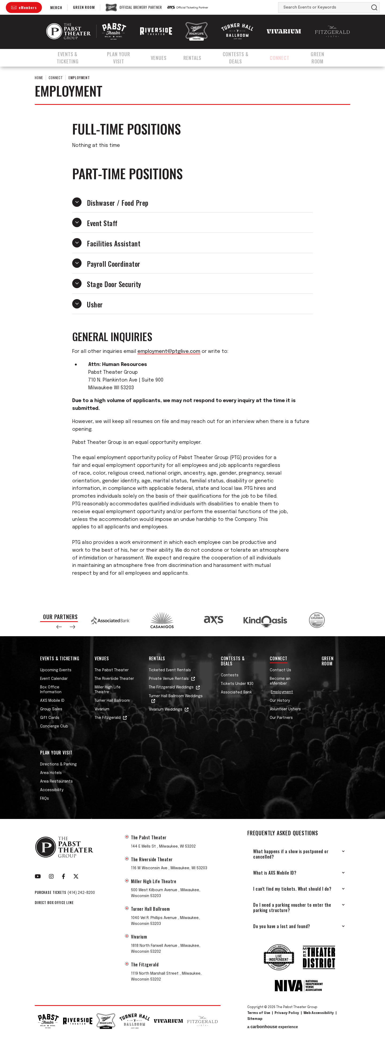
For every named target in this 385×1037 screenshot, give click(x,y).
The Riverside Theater (114, 679)
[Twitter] (76, 876)
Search (374, 7)
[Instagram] (51, 876)
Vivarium (102, 709)
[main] (192, 334)
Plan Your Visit (123, 57)
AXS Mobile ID (52, 701)
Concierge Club (54, 726)
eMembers (27, 7)
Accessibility (51, 790)
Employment (282, 692)
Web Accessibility (318, 1013)
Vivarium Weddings (165, 709)
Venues (164, 57)
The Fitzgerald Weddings (171, 687)
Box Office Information (50, 689)
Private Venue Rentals (169, 679)
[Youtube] (38, 876)
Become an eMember (280, 681)
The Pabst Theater (112, 670)
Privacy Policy (287, 1013)
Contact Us (280, 670)
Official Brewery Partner (141, 7)
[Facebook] (63, 876)
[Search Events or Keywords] (323, 7)
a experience (272, 1027)
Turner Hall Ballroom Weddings (176, 696)
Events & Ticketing (68, 57)
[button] (59, 627)
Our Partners (281, 718)
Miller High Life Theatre (108, 689)
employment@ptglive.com (168, 351)
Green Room (84, 7)
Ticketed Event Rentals (170, 670)
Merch (56, 7)
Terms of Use (258, 1013)
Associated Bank (236, 692)
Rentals (197, 57)
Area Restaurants (56, 781)
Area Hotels (51, 773)
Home (39, 77)
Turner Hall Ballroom (112, 701)
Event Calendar (54, 679)
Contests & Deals (241, 57)
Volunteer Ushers (285, 709)
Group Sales (51, 709)
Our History (280, 701)
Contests (229, 675)
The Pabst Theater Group (68, 31)
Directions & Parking (58, 764)
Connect (286, 57)
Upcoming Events (55, 670)
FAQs (44, 798)
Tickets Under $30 (237, 684)
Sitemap (254, 1019)
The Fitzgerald (108, 718)
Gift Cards (49, 718)
